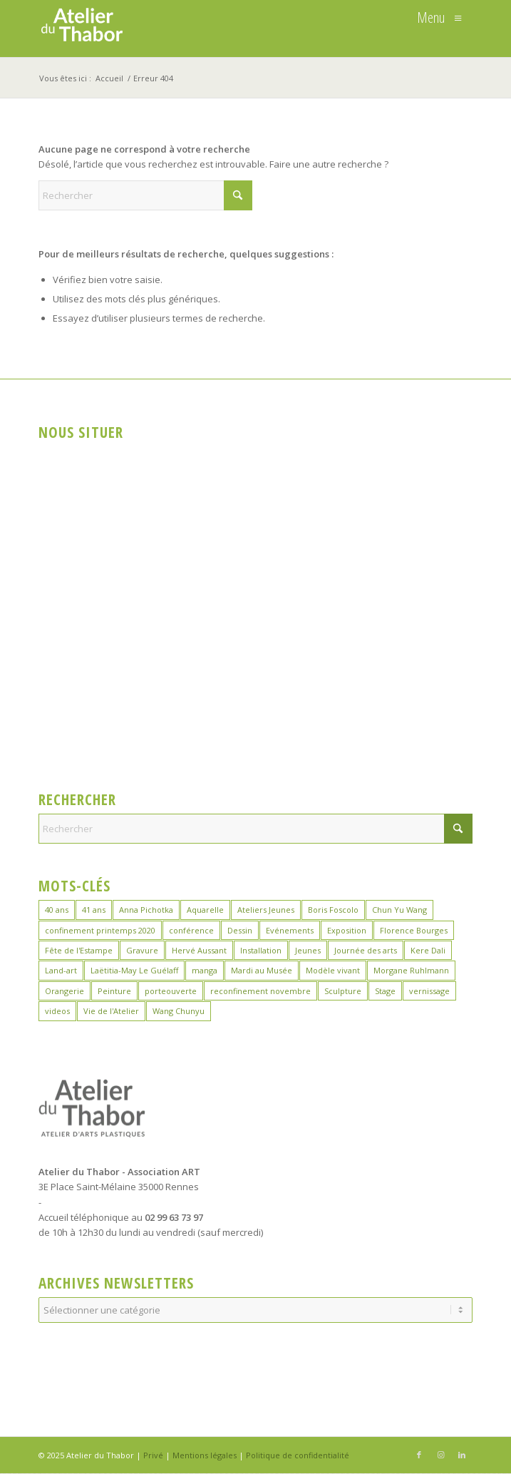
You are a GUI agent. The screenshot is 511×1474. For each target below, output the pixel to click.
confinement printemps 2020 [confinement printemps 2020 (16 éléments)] (100, 930)
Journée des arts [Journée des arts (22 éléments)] (365, 950)
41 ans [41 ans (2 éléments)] (93, 909)
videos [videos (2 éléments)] (57, 1010)
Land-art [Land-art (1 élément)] (61, 970)
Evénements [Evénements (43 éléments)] (290, 930)
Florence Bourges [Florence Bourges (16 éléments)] (414, 930)
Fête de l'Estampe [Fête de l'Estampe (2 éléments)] (79, 950)
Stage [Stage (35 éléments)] (385, 991)
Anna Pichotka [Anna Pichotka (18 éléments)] (146, 909)
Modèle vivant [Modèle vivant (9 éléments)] (333, 970)
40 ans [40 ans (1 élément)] (56, 909)
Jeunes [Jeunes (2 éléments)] (308, 950)
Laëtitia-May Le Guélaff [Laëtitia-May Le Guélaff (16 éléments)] (134, 970)
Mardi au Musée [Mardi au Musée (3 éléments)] (261, 970)
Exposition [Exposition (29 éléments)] (346, 930)
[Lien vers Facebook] (419, 1454)
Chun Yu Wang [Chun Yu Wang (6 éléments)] (399, 909)
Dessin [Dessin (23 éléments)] (239, 930)
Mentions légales (204, 1455)
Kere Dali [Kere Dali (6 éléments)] (428, 950)
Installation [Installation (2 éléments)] (261, 950)
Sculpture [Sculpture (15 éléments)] (342, 991)
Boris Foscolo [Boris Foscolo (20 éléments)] (333, 909)
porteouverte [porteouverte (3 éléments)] (171, 991)
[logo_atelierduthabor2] (212, 28)
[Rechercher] (145, 195)
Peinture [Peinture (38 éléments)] (114, 991)
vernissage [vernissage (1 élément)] (429, 991)
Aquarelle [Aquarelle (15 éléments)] (205, 909)
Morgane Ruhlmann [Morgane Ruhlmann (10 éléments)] (411, 970)
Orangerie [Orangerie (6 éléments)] (64, 991)
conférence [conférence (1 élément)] (191, 930)
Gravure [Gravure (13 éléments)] (142, 950)
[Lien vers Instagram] (440, 1454)
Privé (153, 1455)
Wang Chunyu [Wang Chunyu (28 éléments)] (179, 1010)
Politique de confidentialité (297, 1455)
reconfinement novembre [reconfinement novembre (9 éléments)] (260, 991)
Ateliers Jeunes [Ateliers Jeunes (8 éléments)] (265, 909)
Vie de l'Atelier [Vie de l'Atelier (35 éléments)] (111, 1010)
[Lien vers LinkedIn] (462, 1454)
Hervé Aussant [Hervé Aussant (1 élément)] (199, 950)
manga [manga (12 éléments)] (204, 970)
